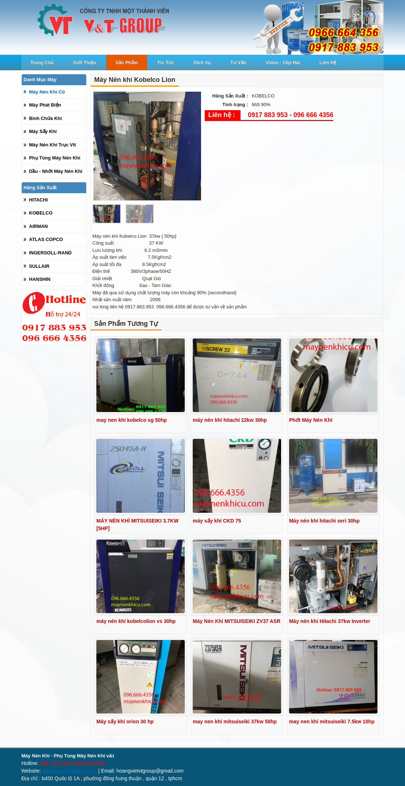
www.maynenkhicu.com (68, 771)
